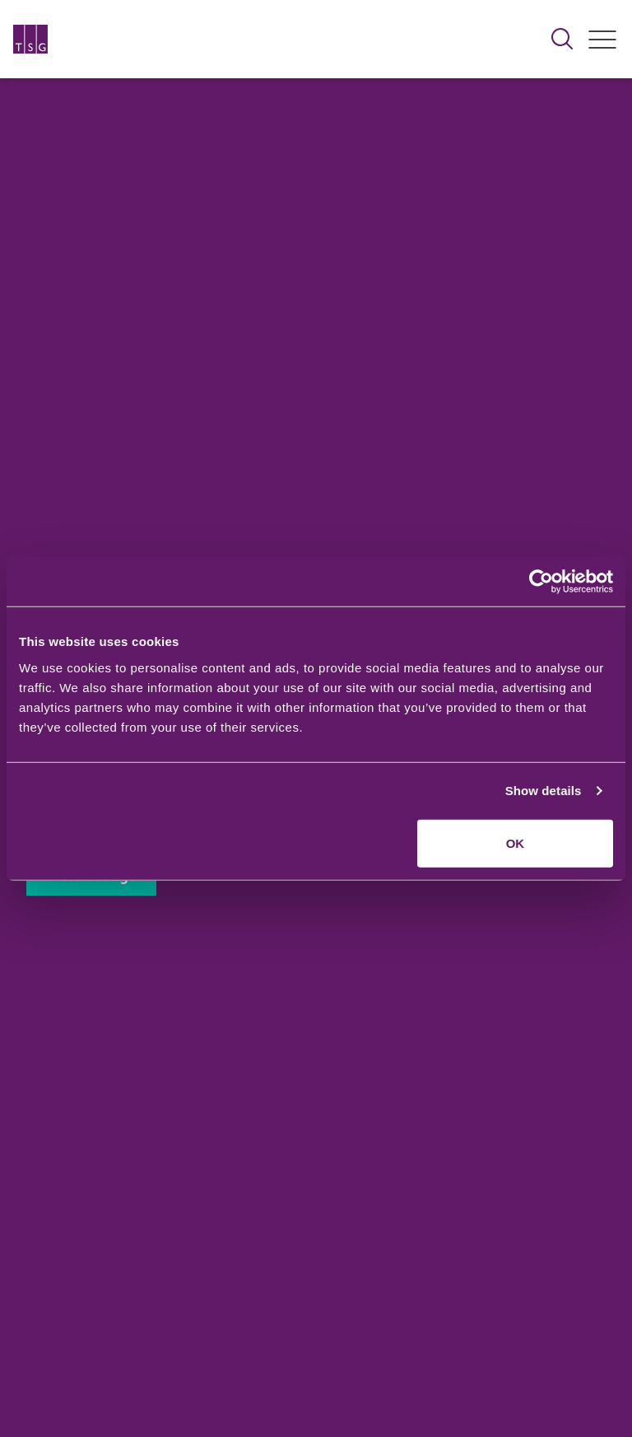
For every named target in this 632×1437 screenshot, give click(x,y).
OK (515, 843)
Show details (543, 791)
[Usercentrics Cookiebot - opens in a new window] (541, 581)
